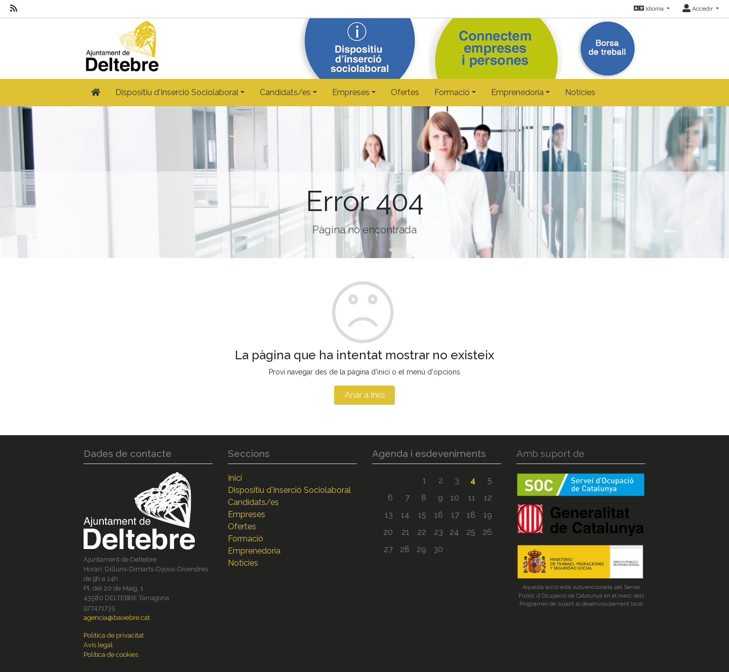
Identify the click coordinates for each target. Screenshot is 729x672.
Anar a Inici (365, 395)
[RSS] (13, 8)
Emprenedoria (254, 551)
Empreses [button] (351, 92)
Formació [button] (452, 92)
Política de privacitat (114, 635)
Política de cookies (111, 654)
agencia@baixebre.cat (117, 617)
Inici (235, 478)
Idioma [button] (649, 8)
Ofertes (405, 92)
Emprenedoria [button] (517, 92)
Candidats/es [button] (285, 92)
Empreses (246, 514)
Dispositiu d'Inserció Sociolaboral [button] (176, 92)
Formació (245, 538)
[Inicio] (121, 44)
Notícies (580, 92)
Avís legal (98, 645)
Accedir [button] (698, 8)
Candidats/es (253, 502)
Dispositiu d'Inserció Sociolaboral (289, 490)
